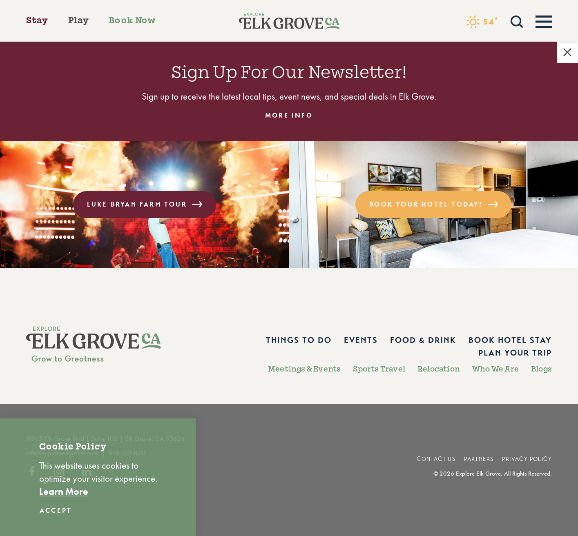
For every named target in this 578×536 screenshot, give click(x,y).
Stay (37, 20)
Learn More (63, 491)
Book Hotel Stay (510, 340)
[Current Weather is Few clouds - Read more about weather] (482, 22)
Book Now (132, 20)
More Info (289, 115)
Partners (478, 459)
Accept (56, 510)
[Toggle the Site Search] (517, 20)
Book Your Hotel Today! (433, 204)
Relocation (438, 369)
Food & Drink (423, 340)
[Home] (289, 21)
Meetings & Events (304, 369)
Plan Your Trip (515, 353)
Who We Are (495, 369)
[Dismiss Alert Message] (567, 52)
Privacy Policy (527, 459)
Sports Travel (379, 369)
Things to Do (299, 340)
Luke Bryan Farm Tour (144, 204)
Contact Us (436, 459)
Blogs (541, 369)
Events (361, 340)
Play (78, 20)
